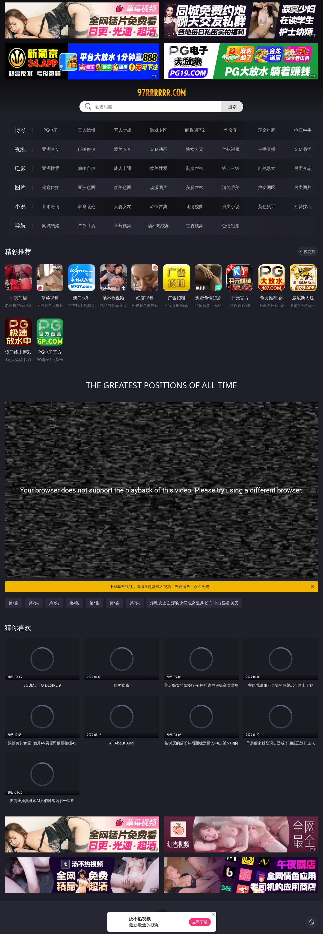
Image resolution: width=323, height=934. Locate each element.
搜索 (232, 107)
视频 (20, 149)
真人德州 (86, 130)
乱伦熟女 (266, 168)
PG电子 (50, 130)
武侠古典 (158, 206)
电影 (20, 168)
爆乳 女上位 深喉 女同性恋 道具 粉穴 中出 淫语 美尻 (194, 602)
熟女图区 (266, 187)
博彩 (20, 130)
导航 (20, 225)
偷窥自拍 (51, 187)
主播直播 (266, 149)
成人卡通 (122, 168)
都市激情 (51, 206)
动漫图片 (158, 187)
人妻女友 (122, 206)
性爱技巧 (303, 206)
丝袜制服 (230, 149)
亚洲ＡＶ (51, 149)
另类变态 (303, 168)
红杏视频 (194, 226)
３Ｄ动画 (158, 149)
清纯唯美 (230, 187)
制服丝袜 (194, 168)
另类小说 (230, 206)
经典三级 (230, 168)
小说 (20, 206)
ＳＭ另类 (303, 149)
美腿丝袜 (194, 187)
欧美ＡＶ (122, 149)
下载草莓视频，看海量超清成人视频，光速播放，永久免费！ (212, 586)
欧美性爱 (158, 168)
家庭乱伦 (86, 206)
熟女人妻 (194, 149)
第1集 (14, 602)
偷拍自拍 (86, 168)
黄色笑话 (266, 206)
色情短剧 (230, 226)
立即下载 (200, 921)
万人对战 (122, 130)
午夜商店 (86, 226)
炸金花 (230, 130)
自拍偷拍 (86, 149)
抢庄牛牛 (303, 130)
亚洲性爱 (51, 168)
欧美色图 (122, 187)
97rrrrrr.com (161, 92)
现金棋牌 (266, 130)
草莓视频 (122, 226)
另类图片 (303, 187)
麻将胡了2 (195, 130)
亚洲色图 (86, 187)
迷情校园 (194, 206)
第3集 (54, 602)
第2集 (34, 602)
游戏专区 (158, 130)
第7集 (135, 602)
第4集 (74, 602)
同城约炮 (51, 226)
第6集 (115, 602)
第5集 (94, 602)
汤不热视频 (159, 226)
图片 (20, 187)
